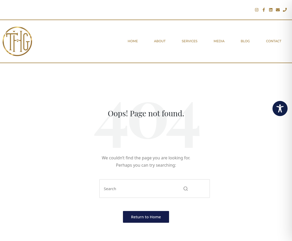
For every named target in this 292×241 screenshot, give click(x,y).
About (159, 41)
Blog (245, 41)
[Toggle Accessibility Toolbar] (280, 108)
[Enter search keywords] (154, 188)
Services (189, 41)
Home (133, 41)
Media (219, 41)
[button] (186, 188)
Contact (273, 41)
